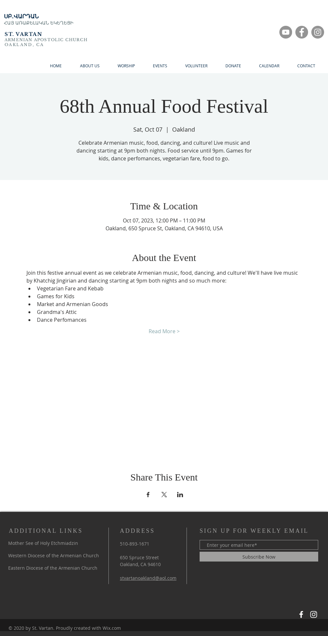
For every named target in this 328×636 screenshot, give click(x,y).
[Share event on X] (164, 494)
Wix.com (112, 628)
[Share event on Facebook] (148, 494)
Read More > (164, 331)
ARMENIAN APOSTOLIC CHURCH (46, 39)
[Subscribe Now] (259, 557)
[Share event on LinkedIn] (180, 494)
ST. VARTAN (23, 34)
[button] (233, 65)
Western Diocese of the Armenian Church (53, 555)
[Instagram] (317, 32)
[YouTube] (285, 32)
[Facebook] (301, 32)
